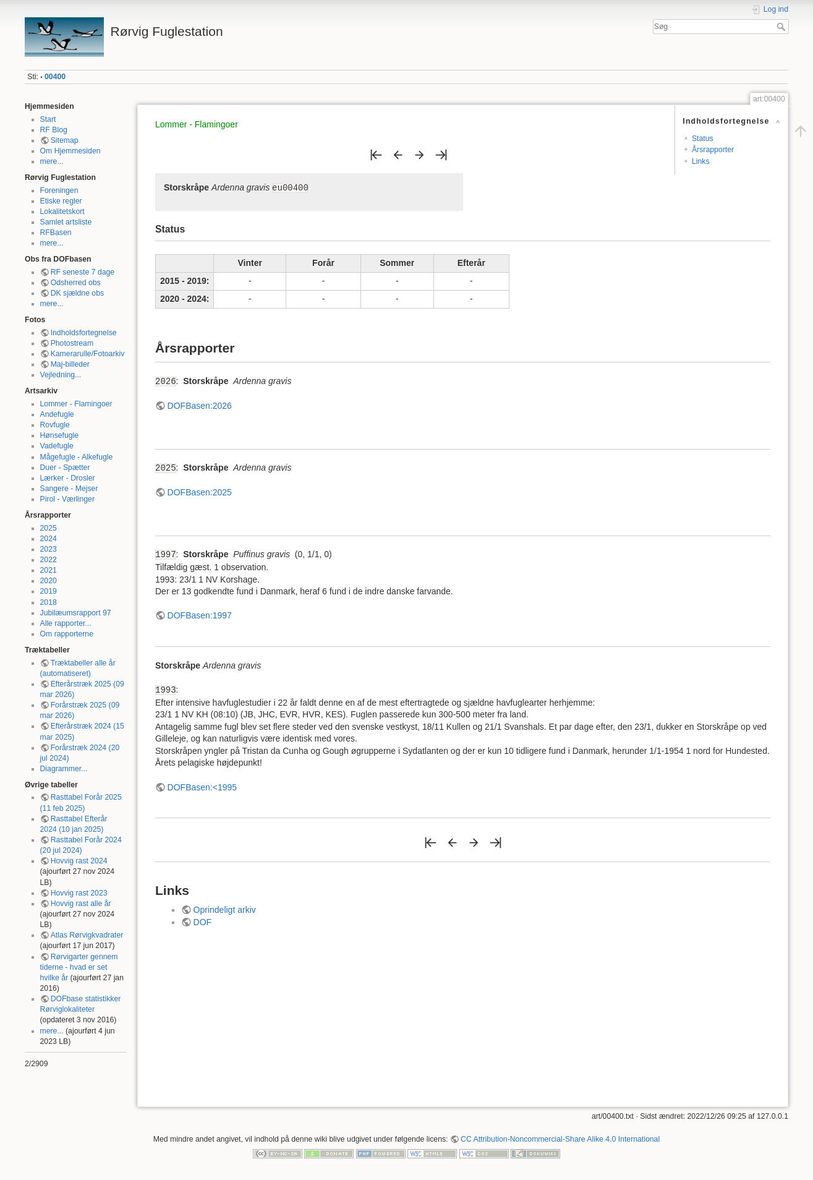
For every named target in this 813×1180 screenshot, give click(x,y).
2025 (48, 528)
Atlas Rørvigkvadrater (87, 935)
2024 (48, 538)
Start (48, 119)
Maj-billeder (70, 364)
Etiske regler (61, 201)
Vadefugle (57, 446)
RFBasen (56, 232)
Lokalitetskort (62, 211)
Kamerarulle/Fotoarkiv (88, 353)
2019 (48, 591)
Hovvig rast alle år (81, 903)
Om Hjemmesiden (70, 151)
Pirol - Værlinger (67, 499)
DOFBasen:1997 (200, 615)
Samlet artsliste (66, 222)
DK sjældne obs (77, 293)
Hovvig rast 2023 (79, 893)
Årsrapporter (713, 149)
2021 (48, 570)
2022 (48, 559)
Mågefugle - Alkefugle (76, 457)
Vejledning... (61, 374)
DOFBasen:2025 (200, 492)
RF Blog (53, 130)
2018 (48, 602)
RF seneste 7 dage (83, 272)
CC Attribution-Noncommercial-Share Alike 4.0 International (560, 1139)
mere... (52, 161)
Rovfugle (55, 425)
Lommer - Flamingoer (76, 404)
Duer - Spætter (65, 467)
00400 (55, 76)
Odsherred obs (76, 282)
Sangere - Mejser (69, 488)
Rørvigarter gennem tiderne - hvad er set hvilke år (79, 967)
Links (701, 161)
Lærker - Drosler (67, 478)
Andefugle (57, 414)
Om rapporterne (66, 634)
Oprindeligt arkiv (225, 910)
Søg (782, 26)
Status (702, 138)
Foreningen (59, 190)
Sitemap (65, 140)
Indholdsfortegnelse (84, 332)
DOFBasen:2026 (200, 406)
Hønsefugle (59, 435)
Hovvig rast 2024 (79, 861)
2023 (48, 549)
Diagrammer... (64, 768)
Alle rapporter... (66, 623)
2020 (48, 580)
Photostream (72, 343)
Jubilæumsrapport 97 (75, 613)
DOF (203, 922)
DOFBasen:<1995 (202, 787)
